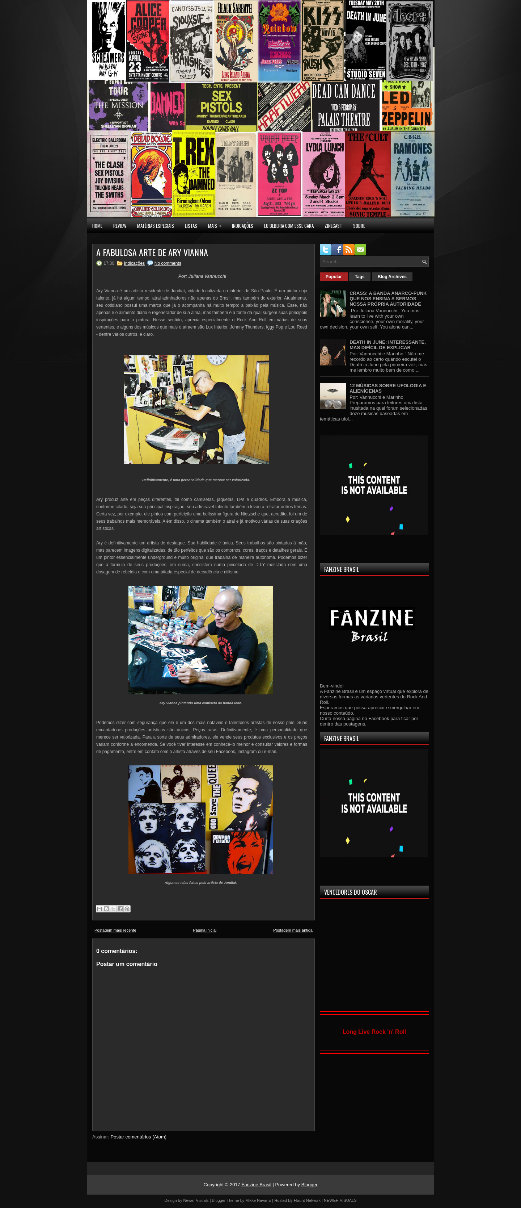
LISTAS (191, 225)
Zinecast (333, 225)
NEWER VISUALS (340, 1200)
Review (119, 225)
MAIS (217, 223)
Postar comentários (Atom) (139, 1137)
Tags (360, 276)
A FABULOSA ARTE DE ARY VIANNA (152, 252)
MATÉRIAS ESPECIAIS (155, 225)
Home (97, 225)
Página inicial (204, 930)
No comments (167, 263)
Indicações (134, 263)
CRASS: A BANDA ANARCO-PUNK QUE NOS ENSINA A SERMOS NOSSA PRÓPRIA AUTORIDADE (388, 298)
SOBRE (359, 225)
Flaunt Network (307, 1200)
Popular (334, 276)
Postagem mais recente (115, 930)
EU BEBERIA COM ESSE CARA (289, 225)
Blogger (309, 1184)
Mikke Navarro (258, 1200)
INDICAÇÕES (242, 225)
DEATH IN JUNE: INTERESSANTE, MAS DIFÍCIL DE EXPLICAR (388, 344)
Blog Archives (392, 276)
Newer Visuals (196, 1200)
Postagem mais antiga (293, 930)
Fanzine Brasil (256, 1184)
